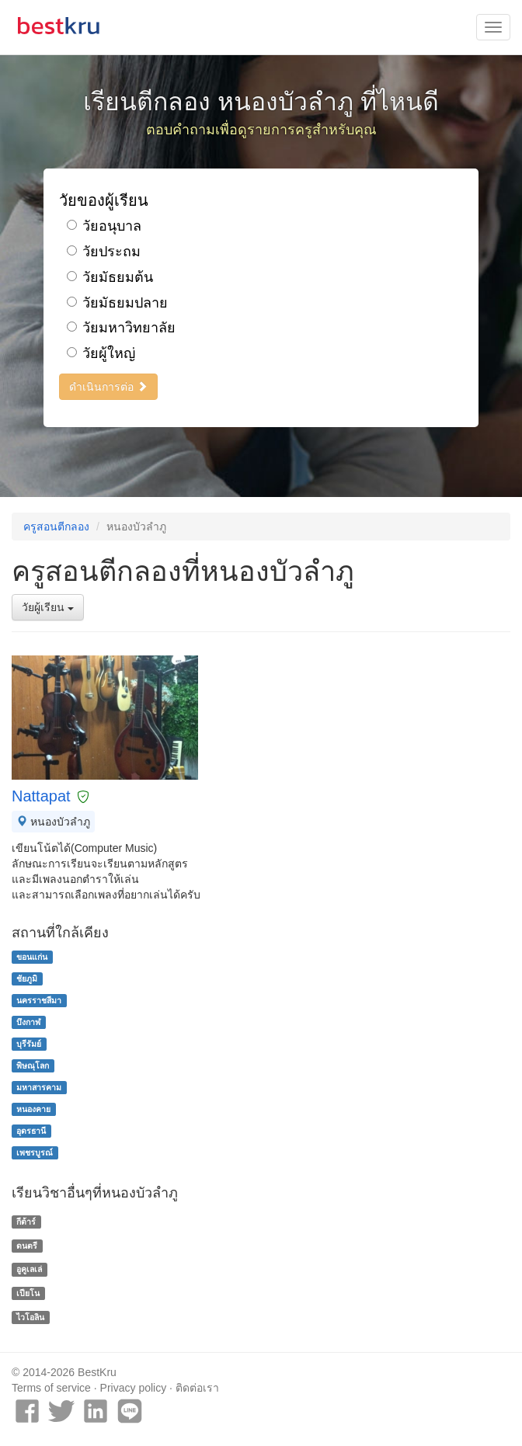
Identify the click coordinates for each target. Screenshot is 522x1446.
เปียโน (28, 1293)
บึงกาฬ (28, 1022)
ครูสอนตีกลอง (56, 526)
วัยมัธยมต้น (110, 277)
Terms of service (51, 1388)
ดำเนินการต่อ (108, 387)
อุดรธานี (31, 1130)
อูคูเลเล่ (29, 1269)
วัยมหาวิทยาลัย (121, 327)
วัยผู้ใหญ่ (101, 353)
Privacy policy (133, 1388)
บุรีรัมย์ (28, 1043)
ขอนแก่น (31, 956)
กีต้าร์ (26, 1221)
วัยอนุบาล (104, 226)
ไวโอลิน (30, 1317)
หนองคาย (33, 1109)
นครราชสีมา (38, 1000)
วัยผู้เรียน (48, 607)
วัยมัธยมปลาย (117, 303)
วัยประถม (104, 251)
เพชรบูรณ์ (34, 1152)
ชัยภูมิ (26, 978)
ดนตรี (26, 1245)
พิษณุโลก (32, 1065)
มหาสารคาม (38, 1087)
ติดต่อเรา (197, 1388)
